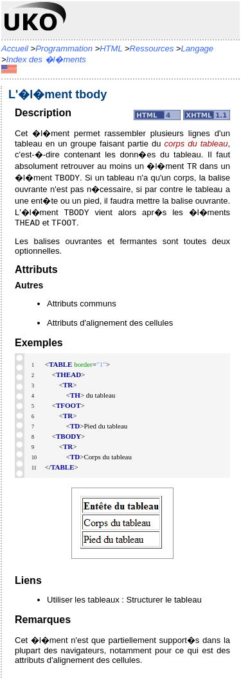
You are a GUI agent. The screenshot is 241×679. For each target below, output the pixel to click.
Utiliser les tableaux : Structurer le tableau (124, 601)
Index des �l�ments (46, 59)
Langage (197, 48)
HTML (111, 48)
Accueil (14, 48)
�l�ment (172, 166)
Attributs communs (81, 305)
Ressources (152, 48)
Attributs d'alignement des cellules (110, 324)
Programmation (64, 48)
